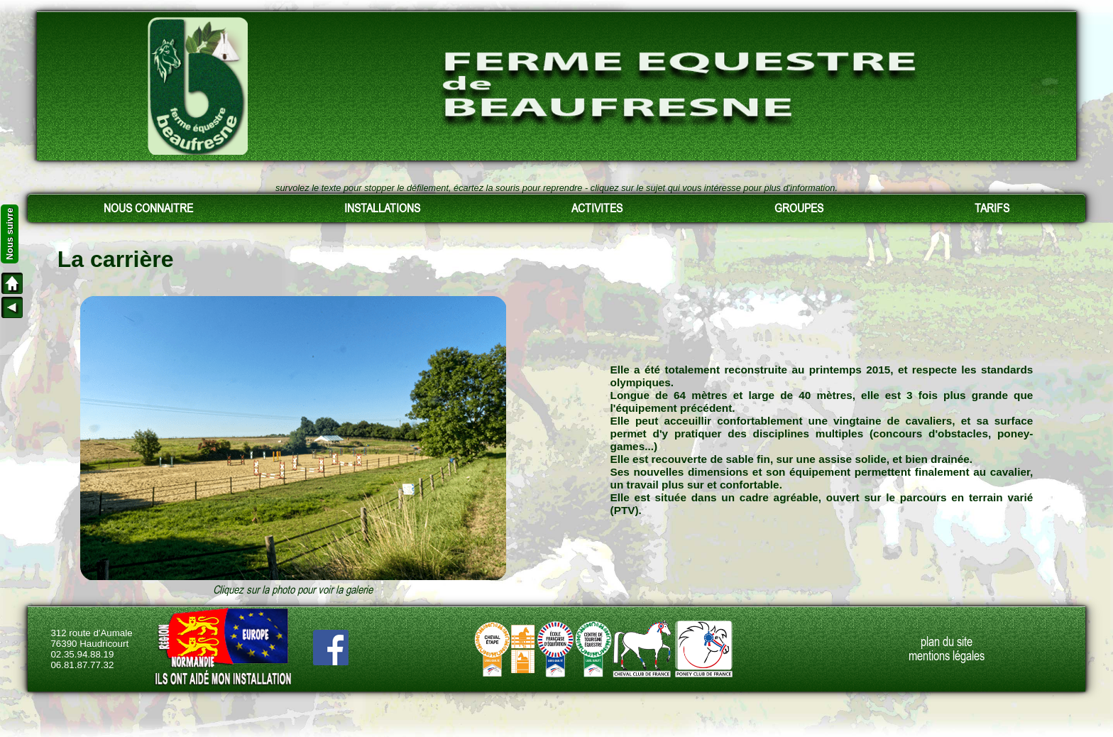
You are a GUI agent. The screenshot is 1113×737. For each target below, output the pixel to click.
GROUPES (798, 208)
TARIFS (992, 208)
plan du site (946, 642)
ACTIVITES (597, 208)
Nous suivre (9, 234)
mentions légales (947, 656)
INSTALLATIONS (382, 208)
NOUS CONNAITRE (148, 208)
